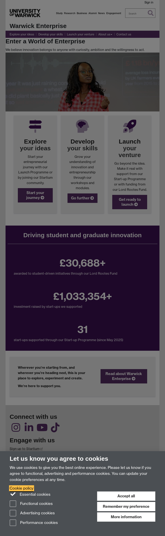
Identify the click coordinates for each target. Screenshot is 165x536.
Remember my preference (126, 506)
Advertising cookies (32, 513)
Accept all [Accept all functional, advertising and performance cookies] (126, 496)
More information (126, 517)
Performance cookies (34, 523)
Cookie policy (21, 488)
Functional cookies (31, 504)
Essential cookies (30, 494)
